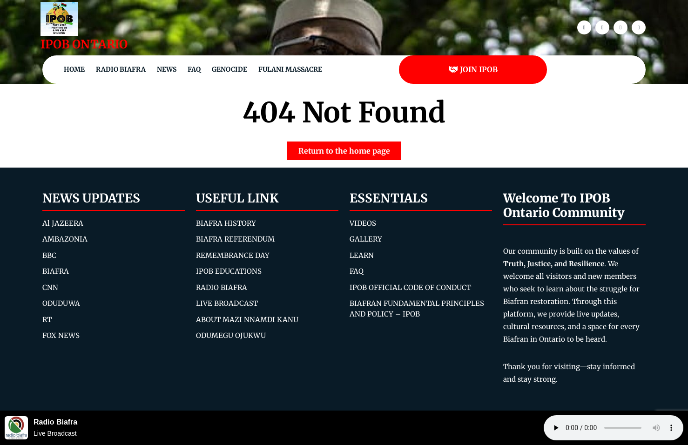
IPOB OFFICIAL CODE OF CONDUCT (410, 287)
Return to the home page (349, 148)
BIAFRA (55, 271)
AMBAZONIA (65, 239)
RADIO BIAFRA (221, 287)
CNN (50, 287)
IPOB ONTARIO (84, 44)
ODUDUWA (61, 303)
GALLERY (366, 239)
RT (47, 319)
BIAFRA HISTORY (226, 223)
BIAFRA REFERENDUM (235, 239)
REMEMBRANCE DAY (233, 255)
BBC (49, 255)
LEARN (362, 255)
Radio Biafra (121, 69)
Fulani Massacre (290, 69)
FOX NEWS (61, 335)
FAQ (194, 69)
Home (74, 69)
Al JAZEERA (62, 223)
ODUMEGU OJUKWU (231, 335)
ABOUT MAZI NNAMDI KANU (247, 319)
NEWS (166, 69)
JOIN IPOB (473, 69)
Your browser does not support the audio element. (613, 427)
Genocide (229, 69)
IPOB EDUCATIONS (229, 271)
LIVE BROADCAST (227, 303)
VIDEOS (363, 223)
